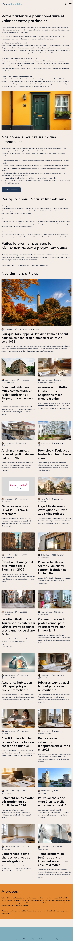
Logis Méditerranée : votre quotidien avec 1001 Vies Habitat (52, 509)
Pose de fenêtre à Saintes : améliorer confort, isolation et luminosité (52, 567)
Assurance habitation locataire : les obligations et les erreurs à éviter (53, 392)
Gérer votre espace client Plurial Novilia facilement (15, 510)
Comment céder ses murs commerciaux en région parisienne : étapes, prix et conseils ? (18, 394)
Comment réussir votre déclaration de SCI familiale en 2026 (18, 801)
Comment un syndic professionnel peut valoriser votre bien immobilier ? (52, 624)
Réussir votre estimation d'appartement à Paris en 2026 (54, 743)
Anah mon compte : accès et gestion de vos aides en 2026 (18, 454)
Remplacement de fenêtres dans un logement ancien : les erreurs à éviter (53, 859)
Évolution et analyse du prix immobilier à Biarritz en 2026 (18, 565)
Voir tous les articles (11, 190)
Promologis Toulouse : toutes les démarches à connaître (54, 454)
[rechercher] (66, 4)
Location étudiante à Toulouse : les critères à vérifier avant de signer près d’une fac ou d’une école (18, 626)
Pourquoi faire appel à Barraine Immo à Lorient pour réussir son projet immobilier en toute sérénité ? (35, 337)
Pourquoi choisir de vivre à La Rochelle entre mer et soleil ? (52, 801)
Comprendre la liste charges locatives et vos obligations (16, 857)
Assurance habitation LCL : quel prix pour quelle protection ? (17, 686)
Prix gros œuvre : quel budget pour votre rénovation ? (53, 686)
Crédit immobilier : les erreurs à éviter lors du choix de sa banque (18, 742)
